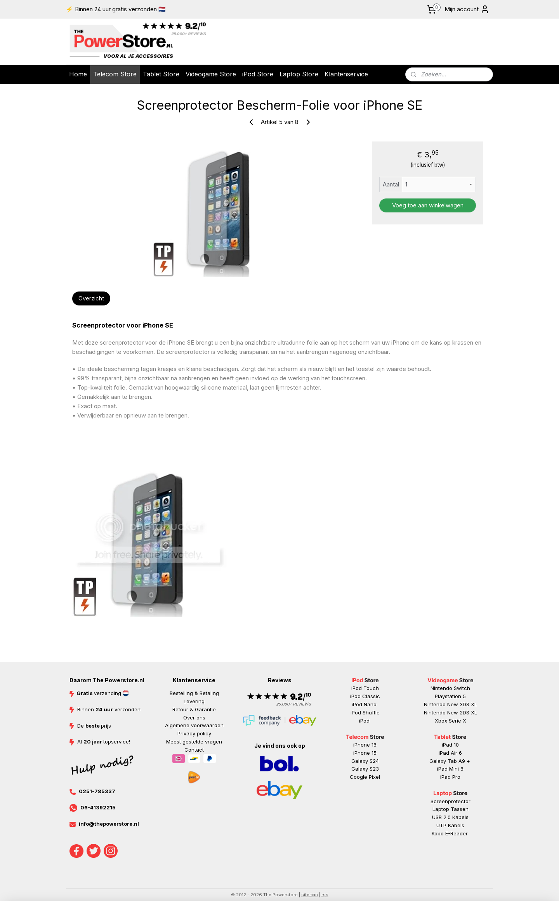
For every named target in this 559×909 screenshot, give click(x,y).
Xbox (442, 721)
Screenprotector (450, 801)
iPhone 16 (365, 745)
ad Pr (450, 777)
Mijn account (467, 9)
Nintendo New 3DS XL (450, 704)
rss (324, 894)
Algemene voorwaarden (194, 725)
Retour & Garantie (194, 709)
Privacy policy (194, 733)
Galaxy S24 (365, 761)
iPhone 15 (365, 753)
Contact (194, 750)
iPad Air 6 (450, 753)
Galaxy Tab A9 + (449, 761)
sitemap (309, 894)
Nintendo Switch (450, 688)
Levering (194, 701)
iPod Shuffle (365, 712)
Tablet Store (161, 74)
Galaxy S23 (365, 769)
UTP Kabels (450, 825)
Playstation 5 (450, 696)
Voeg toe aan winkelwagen (427, 205)
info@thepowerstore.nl (109, 824)
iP (442, 777)
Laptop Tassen (450, 809)
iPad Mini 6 (450, 769)
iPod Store (257, 74)
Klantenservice (346, 74)
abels (462, 817)
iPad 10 (450, 745)
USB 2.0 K (443, 817)
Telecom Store (115, 74)
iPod (365, 721)
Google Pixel (365, 777)
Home (78, 74)
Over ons (194, 717)
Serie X (457, 721)
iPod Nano (365, 704)
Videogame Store (211, 74)
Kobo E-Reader (450, 833)
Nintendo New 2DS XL (450, 712)
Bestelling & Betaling (194, 693)
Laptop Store (299, 74)
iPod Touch (365, 688)
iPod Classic (365, 696)
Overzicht (91, 298)
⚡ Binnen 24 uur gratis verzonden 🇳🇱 (116, 9)
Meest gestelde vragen (194, 741)
